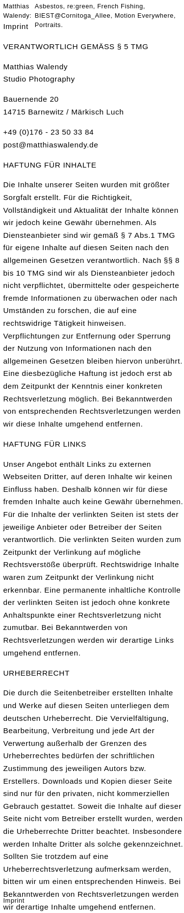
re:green (80, 6)
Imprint (14, 900)
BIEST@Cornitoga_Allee (72, 15)
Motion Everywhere (144, 15)
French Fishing (120, 6)
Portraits (48, 25)
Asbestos (49, 6)
